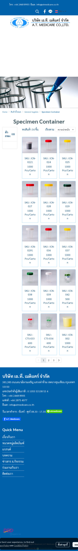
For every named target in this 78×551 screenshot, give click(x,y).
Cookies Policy (21, 545)
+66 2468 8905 (21, 4)
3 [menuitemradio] (53, 360)
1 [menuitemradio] (43, 360)
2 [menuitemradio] (48, 360)
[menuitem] (58, 360)
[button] (37, 11)
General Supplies (31, 112)
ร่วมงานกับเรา (10, 467)
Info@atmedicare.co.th (48, 4)
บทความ (7, 455)
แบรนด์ (6, 449)
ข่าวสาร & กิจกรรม (13, 461)
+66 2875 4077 (18, 400)
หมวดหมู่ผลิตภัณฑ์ (13, 443)
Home (4, 112)
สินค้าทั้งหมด (16, 112)
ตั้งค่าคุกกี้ (63, 544)
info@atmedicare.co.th (22, 404)
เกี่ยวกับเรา (8, 437)
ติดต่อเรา (7, 473)
